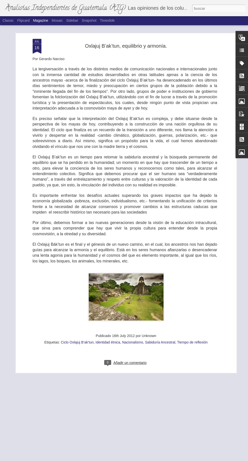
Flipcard (23, 20)
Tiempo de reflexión (192, 314)
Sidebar (72, 20)
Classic (8, 20)
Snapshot (89, 20)
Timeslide (107, 20)
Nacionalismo (132, 314)
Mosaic (57, 20)
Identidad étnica (107, 314)
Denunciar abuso (164, 458)
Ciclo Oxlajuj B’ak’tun (77, 314)
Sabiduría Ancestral (160, 314)
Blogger (148, 458)
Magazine (40, 20)
